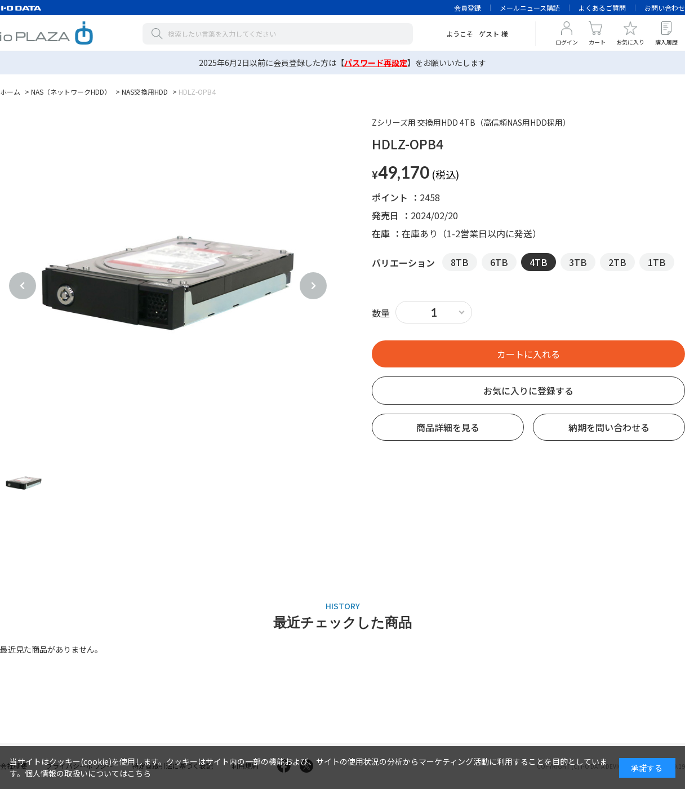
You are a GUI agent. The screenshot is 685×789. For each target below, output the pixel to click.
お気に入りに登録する (528, 390)
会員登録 (467, 7)
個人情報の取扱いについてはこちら (88, 773)
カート (597, 42)
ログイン (566, 42)
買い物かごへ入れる (528, 353)
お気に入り (630, 42)
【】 (375, 62)
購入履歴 (666, 42)
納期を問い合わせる (609, 427)
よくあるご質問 (602, 7)
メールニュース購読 (530, 7)
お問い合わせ (664, 7)
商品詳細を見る (447, 427)
